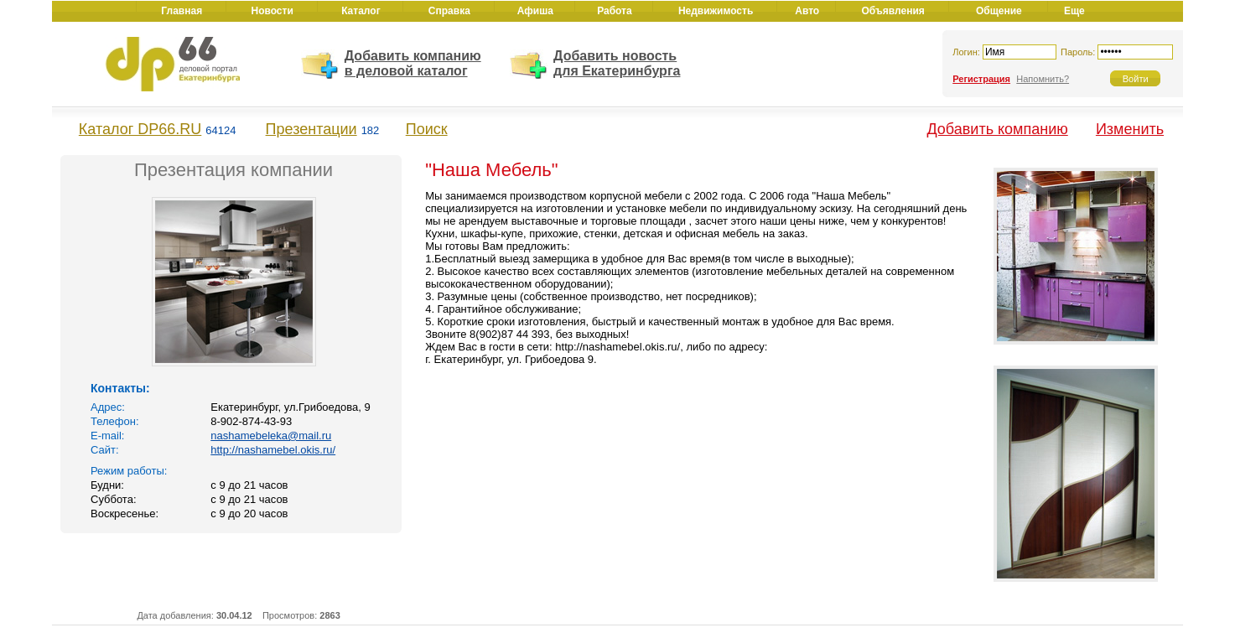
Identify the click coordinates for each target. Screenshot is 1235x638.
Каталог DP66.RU (140, 129)
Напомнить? (1042, 79)
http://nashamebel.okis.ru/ (272, 449)
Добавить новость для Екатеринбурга (616, 63)
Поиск (427, 129)
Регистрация (981, 79)
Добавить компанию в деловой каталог (413, 63)
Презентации (311, 129)
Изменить (1130, 129)
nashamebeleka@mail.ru (270, 435)
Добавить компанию (996, 129)
